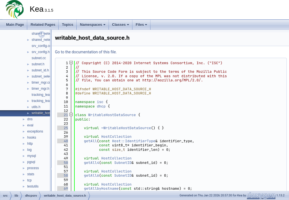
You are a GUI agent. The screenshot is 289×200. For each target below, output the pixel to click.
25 (62, 128)
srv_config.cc (41, 46)
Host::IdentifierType (133, 141)
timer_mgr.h (40, 89)
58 (62, 175)
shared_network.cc (46, 34)
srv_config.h (41, 52)
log (29, 150)
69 (62, 188)
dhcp (101, 106)
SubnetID (122, 162)
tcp (29, 180)
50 (62, 162)
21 (62, 114)
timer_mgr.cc (41, 82)
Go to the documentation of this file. (86, 52)
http (30, 144)
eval (30, 125)
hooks (31, 137)
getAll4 (91, 162)
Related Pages (43, 24)
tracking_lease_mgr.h (47, 101)
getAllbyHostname (101, 188)
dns (29, 119)
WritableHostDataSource (112, 114)
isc (100, 101)
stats (30, 174)
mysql (31, 156)
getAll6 (91, 175)
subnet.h (38, 64)
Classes (120, 24)
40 (62, 141)
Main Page (15, 24)
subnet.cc (39, 58)
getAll (90, 141)
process (33, 168)
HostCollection (116, 136)
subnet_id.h (40, 70)
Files (141, 24)
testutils (33, 186)
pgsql (31, 162)
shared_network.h (45, 40)
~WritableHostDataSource (126, 128)
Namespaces (92, 24)
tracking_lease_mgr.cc (48, 95)
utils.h (36, 107)
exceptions (35, 131)
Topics (67, 24)
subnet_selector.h (45, 76)
